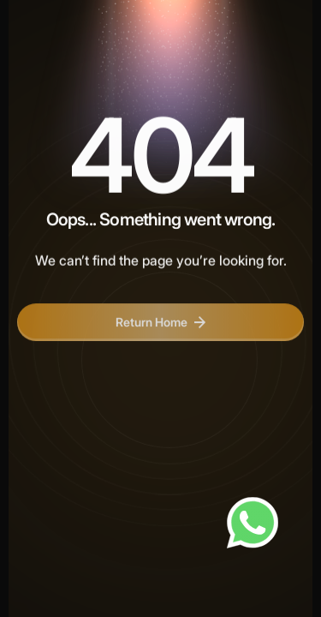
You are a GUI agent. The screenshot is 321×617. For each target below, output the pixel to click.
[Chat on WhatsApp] (252, 522)
